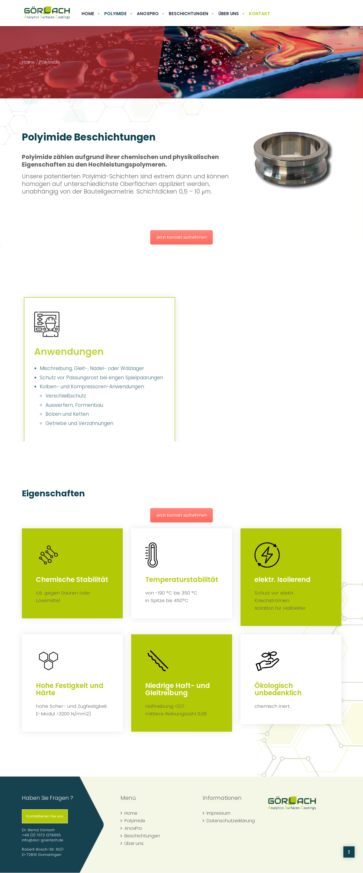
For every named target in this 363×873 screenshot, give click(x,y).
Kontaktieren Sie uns (44, 816)
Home (88, 14)
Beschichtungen (188, 14)
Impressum (218, 813)
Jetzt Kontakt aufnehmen (181, 237)
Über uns (228, 14)
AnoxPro (148, 14)
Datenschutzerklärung (231, 820)
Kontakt (259, 14)
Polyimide (115, 14)
